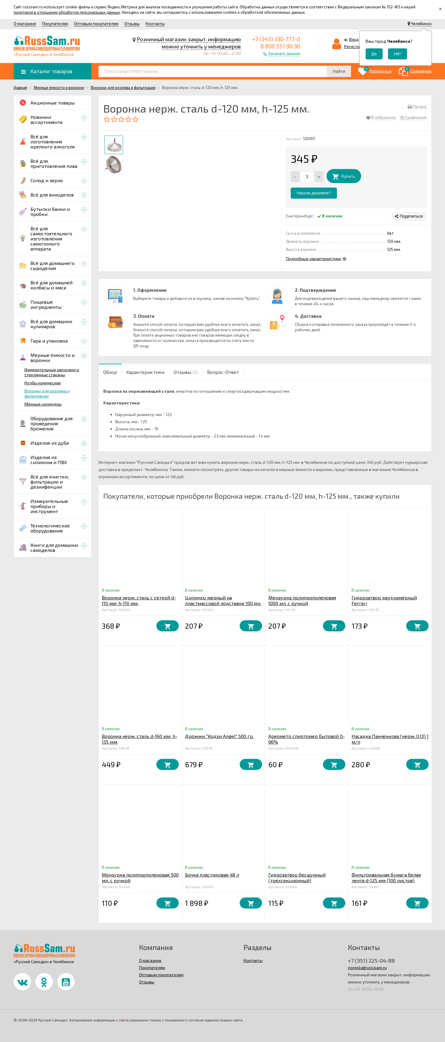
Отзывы (132, 23)
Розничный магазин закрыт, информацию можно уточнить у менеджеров (189, 43)
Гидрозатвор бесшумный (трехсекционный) (297, 877)
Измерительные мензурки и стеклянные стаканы (51, 372)
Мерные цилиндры (43, 403)
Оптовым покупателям (96, 23)
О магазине (25, 23)
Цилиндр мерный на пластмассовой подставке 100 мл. (223, 600)
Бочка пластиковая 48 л (212, 874)
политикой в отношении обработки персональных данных (67, 12)
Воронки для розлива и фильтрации (47, 393)
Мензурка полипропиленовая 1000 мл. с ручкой (302, 600)
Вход (354, 39)
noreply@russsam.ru (367, 967)
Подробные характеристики (313, 258)
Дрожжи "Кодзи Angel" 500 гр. (219, 736)
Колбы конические (42, 382)
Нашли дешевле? (314, 193)
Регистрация (356, 46)
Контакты (155, 23)
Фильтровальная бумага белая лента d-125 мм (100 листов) (386, 877)
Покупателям (55, 23)
